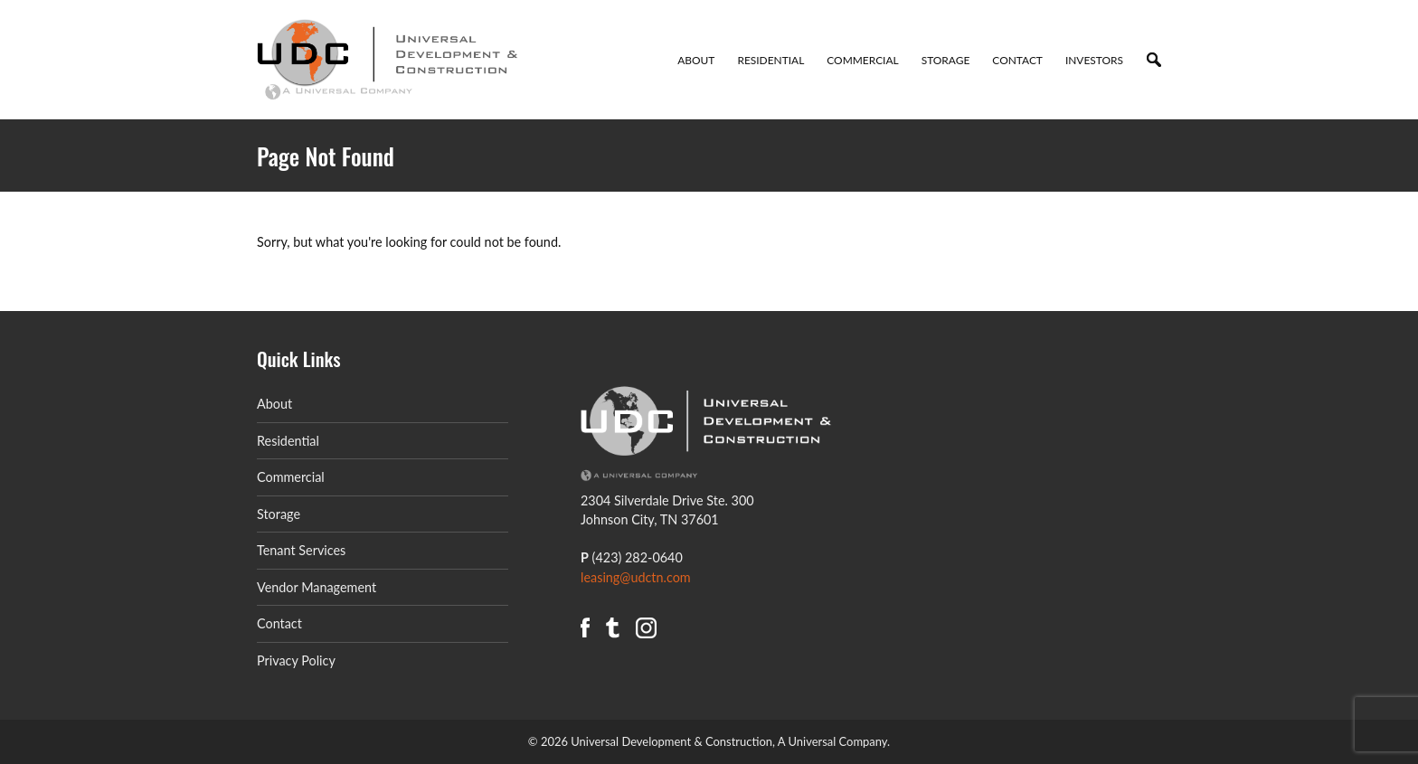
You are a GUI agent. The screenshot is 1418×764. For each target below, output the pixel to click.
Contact (1017, 60)
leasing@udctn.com (636, 577)
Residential (770, 60)
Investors (1094, 60)
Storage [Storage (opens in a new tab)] (278, 514)
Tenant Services (301, 550)
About (695, 60)
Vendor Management (316, 587)
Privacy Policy (296, 660)
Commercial (862, 60)
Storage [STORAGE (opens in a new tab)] (946, 60)
